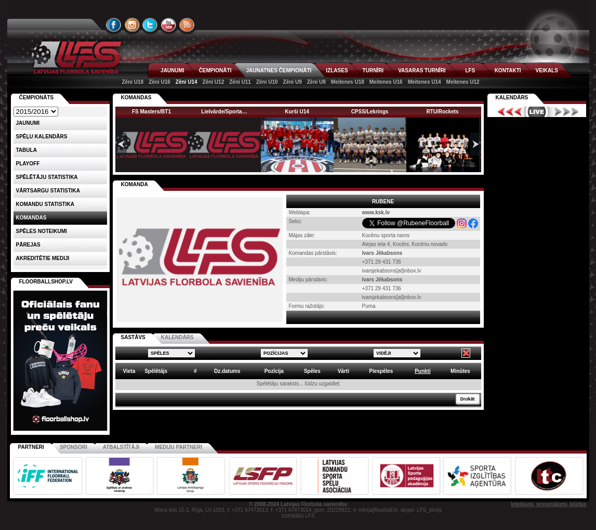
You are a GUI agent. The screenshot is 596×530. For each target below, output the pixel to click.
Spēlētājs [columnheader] (155, 371)
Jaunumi (28, 123)
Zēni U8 (316, 82)
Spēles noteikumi (41, 231)
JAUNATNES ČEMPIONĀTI (278, 70)
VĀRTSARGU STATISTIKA (48, 190)
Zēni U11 (240, 82)
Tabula (26, 150)
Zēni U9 (292, 82)
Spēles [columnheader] (312, 371)
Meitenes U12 (463, 82)
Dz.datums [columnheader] (227, 371)
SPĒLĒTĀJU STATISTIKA (47, 177)
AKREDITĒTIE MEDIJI (43, 258)
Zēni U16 (159, 82)
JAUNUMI (172, 70)
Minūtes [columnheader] (460, 371)
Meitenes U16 (386, 82)
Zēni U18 (132, 82)
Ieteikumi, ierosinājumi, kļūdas (548, 504)
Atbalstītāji (121, 447)
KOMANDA (134, 184)
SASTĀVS (133, 337)
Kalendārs (512, 97)
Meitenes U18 (347, 82)
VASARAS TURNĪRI (421, 70)
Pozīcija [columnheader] (274, 371)
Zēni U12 (213, 82)
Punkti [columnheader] (423, 371)
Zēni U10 (267, 82)
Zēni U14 (186, 82)
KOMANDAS (136, 97)
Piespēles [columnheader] (381, 371)
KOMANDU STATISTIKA (45, 204)
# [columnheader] (195, 371)
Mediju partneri (178, 447)
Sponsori (73, 447)
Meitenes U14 (424, 82)
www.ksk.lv (376, 212)
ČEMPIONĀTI (215, 70)
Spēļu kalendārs (42, 136)
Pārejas (28, 245)
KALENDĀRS (177, 337)
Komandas (31, 218)
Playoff (28, 163)
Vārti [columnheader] (343, 371)
